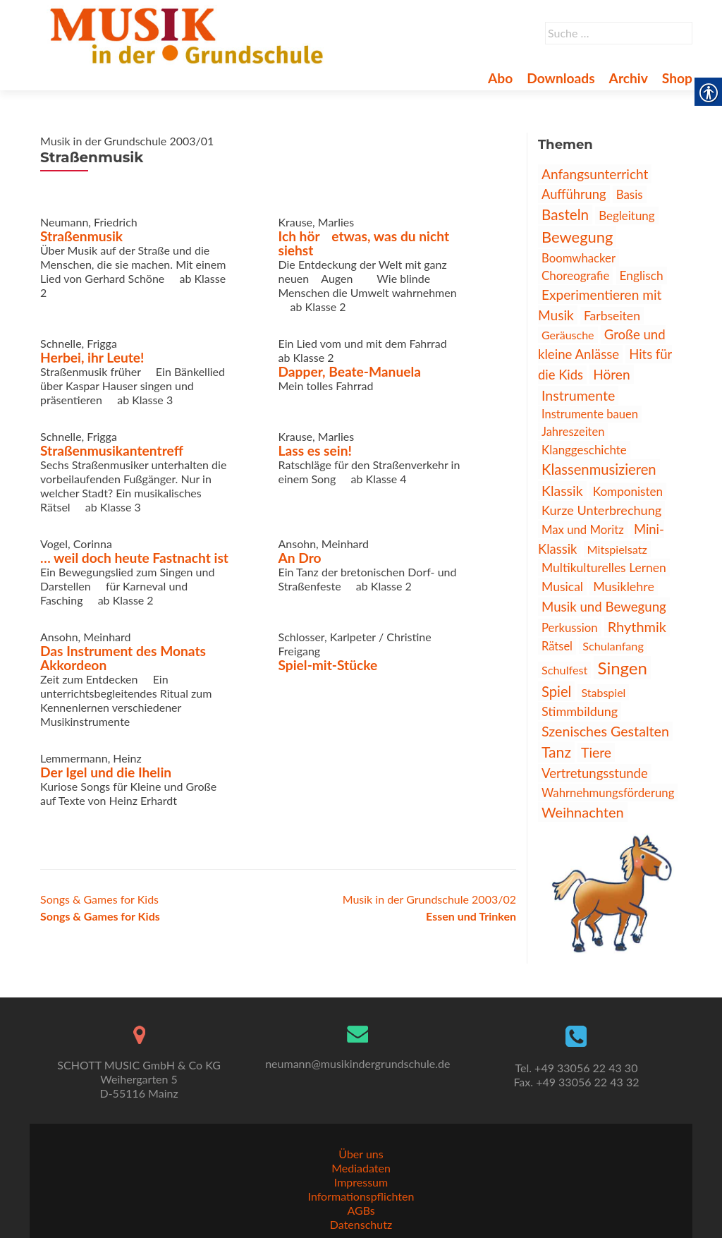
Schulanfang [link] (613, 646)
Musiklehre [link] (623, 586)
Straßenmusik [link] (81, 236)
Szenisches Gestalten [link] (605, 731)
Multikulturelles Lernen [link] (604, 567)
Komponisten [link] (628, 491)
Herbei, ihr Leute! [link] (92, 357)
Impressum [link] (361, 1182)
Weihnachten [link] (583, 811)
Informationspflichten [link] (361, 1196)
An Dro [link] (300, 558)
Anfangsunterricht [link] (595, 174)
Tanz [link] (556, 752)
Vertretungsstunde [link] (595, 773)
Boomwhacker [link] (579, 257)
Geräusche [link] (568, 334)
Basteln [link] (565, 214)
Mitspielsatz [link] (617, 549)
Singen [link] (622, 667)
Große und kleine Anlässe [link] (602, 344)
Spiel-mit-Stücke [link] (328, 665)
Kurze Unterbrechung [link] (601, 510)
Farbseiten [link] (612, 315)
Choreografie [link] (575, 275)
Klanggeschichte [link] (584, 449)
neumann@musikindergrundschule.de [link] (357, 1063)
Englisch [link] (641, 275)
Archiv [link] (628, 78)
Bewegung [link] (577, 236)
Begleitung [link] (626, 215)
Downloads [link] (560, 78)
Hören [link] (611, 374)
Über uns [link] (360, 1153)
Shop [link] (677, 78)
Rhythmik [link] (637, 626)
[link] (189, 34)
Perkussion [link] (570, 627)
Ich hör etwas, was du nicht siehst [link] (364, 243)
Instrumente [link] (578, 395)
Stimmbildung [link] (580, 711)
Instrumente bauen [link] (590, 414)
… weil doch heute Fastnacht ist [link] (134, 558)
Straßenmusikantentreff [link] (111, 450)
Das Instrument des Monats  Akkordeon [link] (130, 658)
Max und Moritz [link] (583, 529)
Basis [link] (629, 194)
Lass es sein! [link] (315, 450)
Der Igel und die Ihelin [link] (105, 772)
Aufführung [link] (574, 194)
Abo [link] (500, 78)
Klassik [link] (562, 491)
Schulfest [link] (564, 669)
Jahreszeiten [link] (573, 432)
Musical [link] (562, 586)
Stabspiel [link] (603, 692)
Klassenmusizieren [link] (599, 469)
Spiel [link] (556, 691)
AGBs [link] (360, 1210)
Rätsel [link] (557, 646)
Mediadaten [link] (361, 1168)
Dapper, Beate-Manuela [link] (350, 371)
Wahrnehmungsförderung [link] (608, 792)
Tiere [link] (596, 752)
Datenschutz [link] (361, 1224)
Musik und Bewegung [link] (604, 606)
